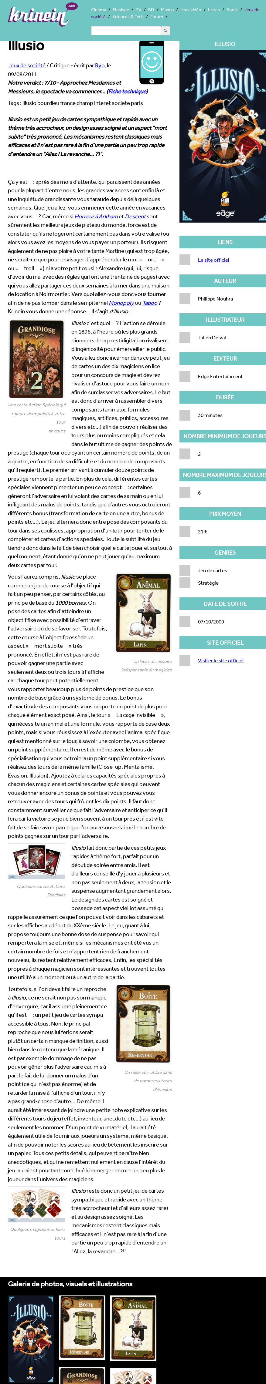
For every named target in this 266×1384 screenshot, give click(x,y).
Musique (121, 9)
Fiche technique (127, 91)
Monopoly (122, 302)
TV (139, 9)
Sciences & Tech (128, 16)
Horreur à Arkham (96, 216)
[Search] (126, 30)
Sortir (232, 9)
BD (151, 9)
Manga (167, 9)
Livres (214, 9)
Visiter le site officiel (221, 660)
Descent (135, 216)
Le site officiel (213, 260)
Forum (156, 16)
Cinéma (98, 9)
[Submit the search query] (165, 30)
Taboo (149, 302)
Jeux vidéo (190, 9)
